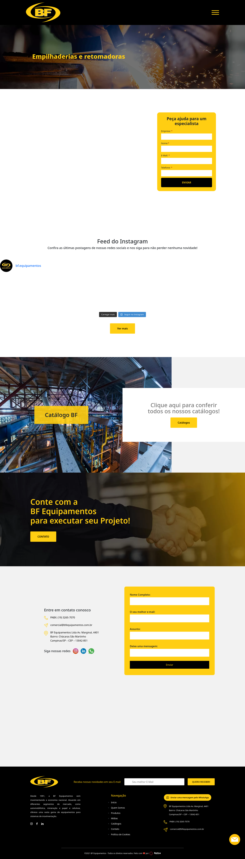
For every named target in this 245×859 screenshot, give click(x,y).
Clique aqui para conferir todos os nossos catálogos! (184, 408)
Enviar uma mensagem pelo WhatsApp (187, 797)
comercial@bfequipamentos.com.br (71, 625)
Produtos (115, 813)
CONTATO (43, 536)
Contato (115, 828)
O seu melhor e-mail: (169, 615)
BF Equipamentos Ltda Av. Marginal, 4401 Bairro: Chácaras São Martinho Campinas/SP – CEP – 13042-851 (74, 636)
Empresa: (166, 131)
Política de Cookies (120, 834)
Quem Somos (118, 807)
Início (114, 802)
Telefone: (166, 167)
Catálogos (184, 422)
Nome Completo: (169, 598)
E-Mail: (165, 155)
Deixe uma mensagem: (169, 650)
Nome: (165, 143)
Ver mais (122, 328)
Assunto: (169, 632)
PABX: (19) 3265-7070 (62, 617)
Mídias (114, 818)
